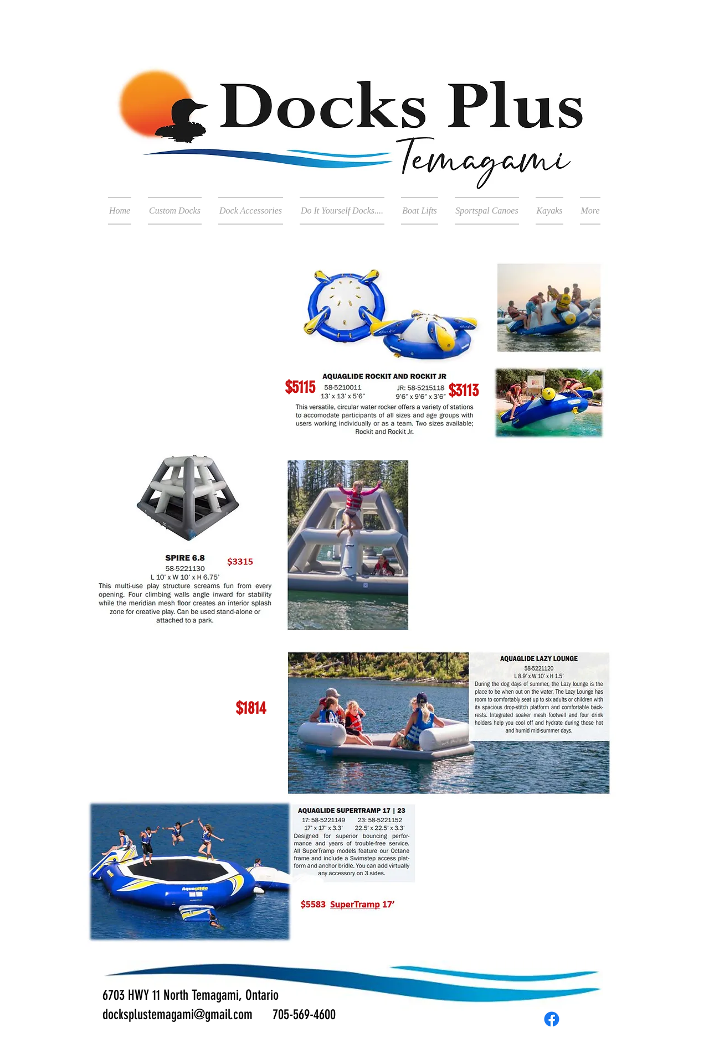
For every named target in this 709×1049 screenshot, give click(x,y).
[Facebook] (552, 1019)
